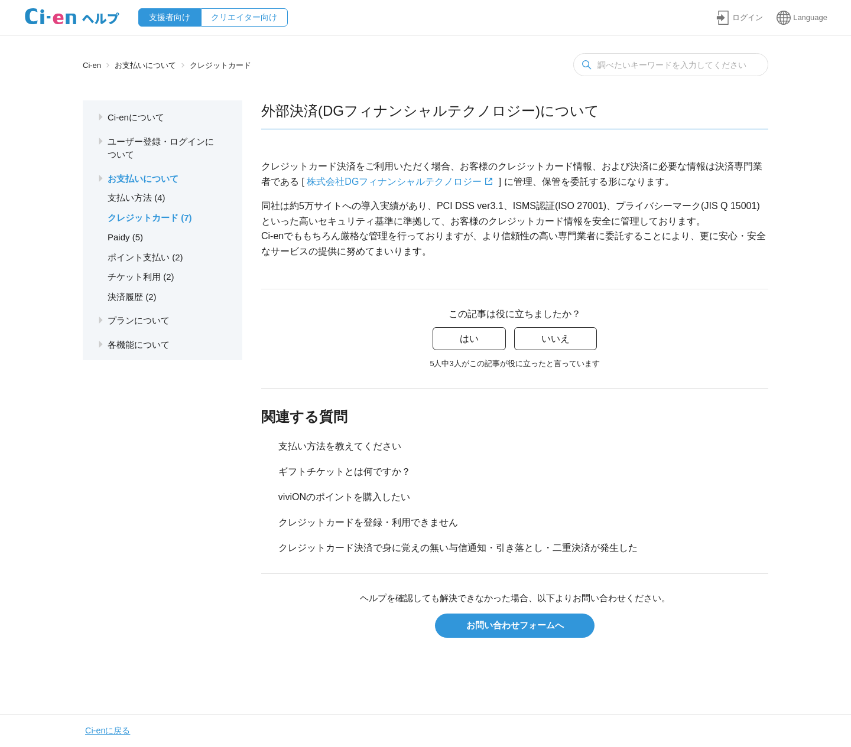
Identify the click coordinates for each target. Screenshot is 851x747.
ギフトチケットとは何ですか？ (344, 472)
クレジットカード (220, 65)
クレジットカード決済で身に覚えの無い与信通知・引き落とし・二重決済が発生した (458, 548)
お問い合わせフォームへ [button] (515, 625)
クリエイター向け (244, 17)
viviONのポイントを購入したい (344, 497)
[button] (739, 17)
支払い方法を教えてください (339, 446)
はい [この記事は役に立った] (469, 339)
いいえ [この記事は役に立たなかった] (555, 339)
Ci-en (92, 65)
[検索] (670, 64)
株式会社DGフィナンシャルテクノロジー (394, 182)
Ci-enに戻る (107, 730)
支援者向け (169, 17)
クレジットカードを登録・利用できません (368, 522)
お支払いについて (145, 65)
